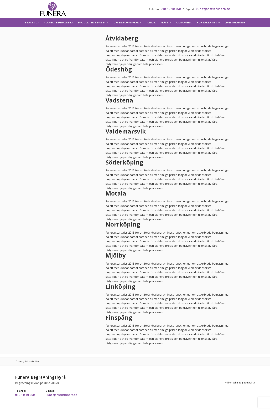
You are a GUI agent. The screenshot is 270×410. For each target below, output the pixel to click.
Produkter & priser (92, 23)
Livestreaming (235, 23)
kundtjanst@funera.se (212, 9)
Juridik (151, 23)
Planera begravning (58, 23)
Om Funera (183, 23)
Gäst (164, 23)
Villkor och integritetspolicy (248, 380)
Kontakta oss (207, 23)
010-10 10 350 (170, 9)
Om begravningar (126, 23)
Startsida (32, 23)
